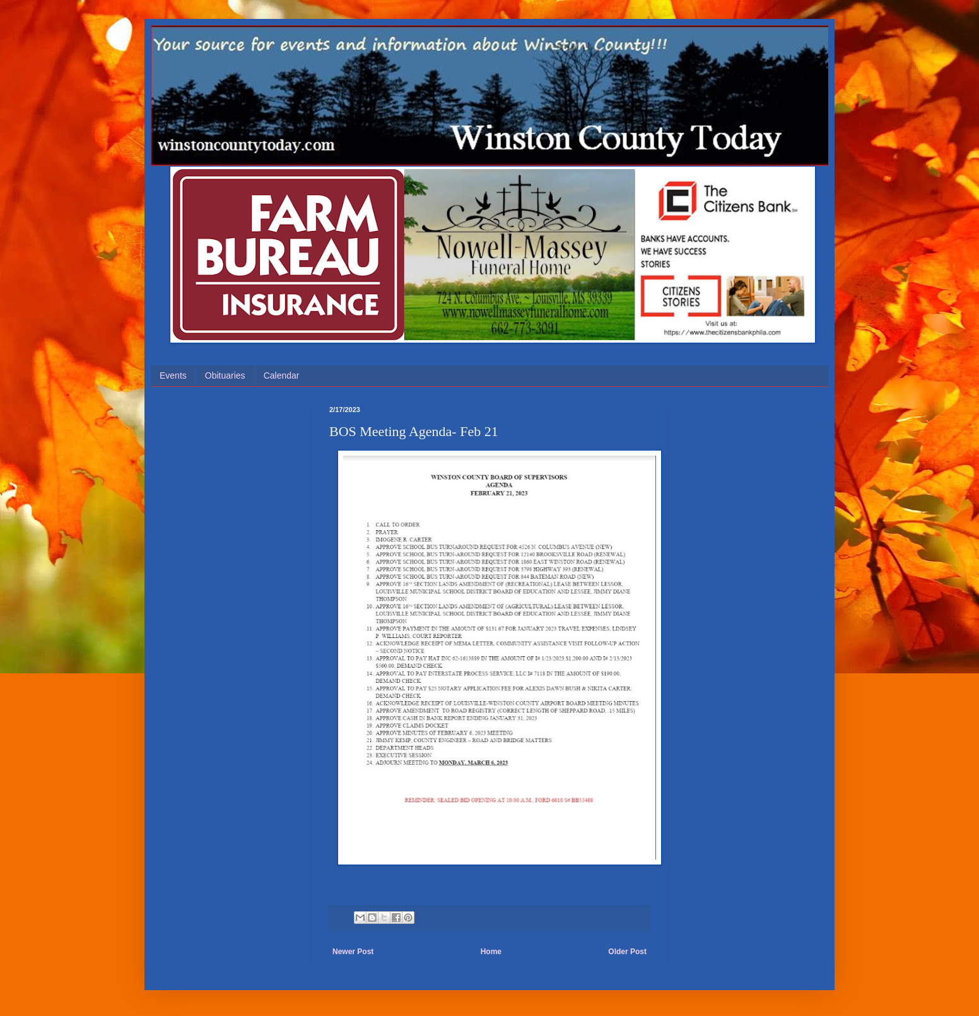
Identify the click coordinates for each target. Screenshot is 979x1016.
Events (173, 375)
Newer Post (352, 951)
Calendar (282, 375)
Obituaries (225, 375)
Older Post (627, 951)
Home (491, 951)
